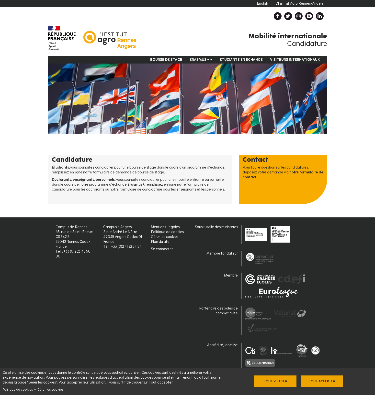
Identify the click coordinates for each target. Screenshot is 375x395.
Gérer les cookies (50, 389)
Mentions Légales (165, 227)
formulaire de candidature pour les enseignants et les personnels (171, 189)
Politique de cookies (17, 389)
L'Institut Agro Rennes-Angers (299, 3)
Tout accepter (322, 381)
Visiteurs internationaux (295, 60)
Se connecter (162, 249)
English (262, 3)
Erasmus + (201, 60)
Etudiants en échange (241, 60)
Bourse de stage (166, 60)
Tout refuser (275, 381)
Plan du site (160, 242)
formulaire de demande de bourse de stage (128, 172)
